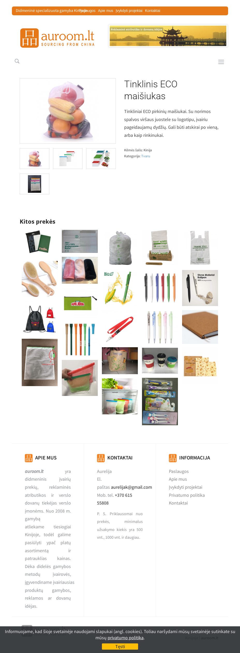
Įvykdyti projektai (129, 11)
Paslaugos (179, 471)
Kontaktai (152, 11)
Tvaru (145, 156)
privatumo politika (126, 638)
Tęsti (120, 646)
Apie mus (105, 11)
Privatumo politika (187, 495)
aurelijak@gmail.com (131, 487)
